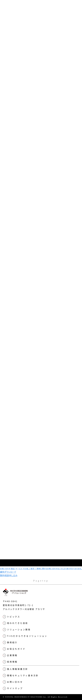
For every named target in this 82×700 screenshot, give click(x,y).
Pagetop (41, 580)
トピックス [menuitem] (11, 616)
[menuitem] (41, 623)
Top (9, 69)
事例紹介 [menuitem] (10, 642)
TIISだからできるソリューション (36, 69)
